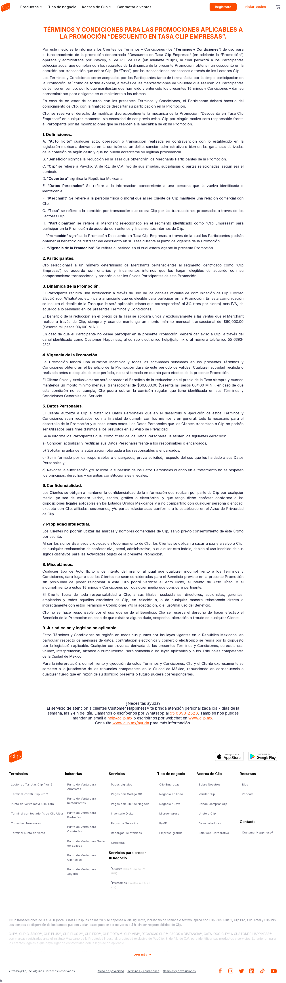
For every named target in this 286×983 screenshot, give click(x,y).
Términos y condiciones (143, 971)
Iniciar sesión (255, 6)
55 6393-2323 (184, 713)
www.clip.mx (200, 718)
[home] (5, 7)
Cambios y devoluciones (179, 971)
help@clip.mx (119, 718)
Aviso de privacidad (111, 971)
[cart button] (278, 7)
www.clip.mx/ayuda (130, 723)
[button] (30, 7)
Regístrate (223, 7)
